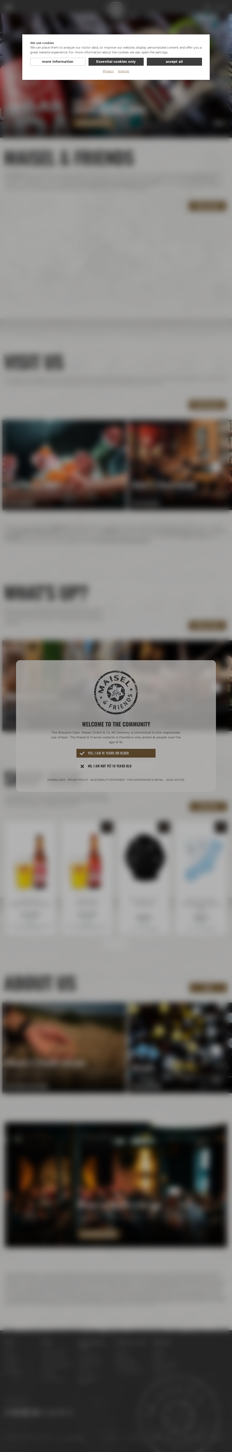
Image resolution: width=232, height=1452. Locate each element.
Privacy (108, 71)
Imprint (123, 71)
